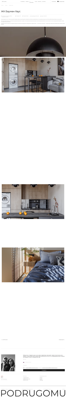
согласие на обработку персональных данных (32, 367)
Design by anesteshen (47, 389)
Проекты (6, 5)
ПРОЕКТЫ (27, 1)
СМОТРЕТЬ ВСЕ (4, 339)
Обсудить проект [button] (61, 1)
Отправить (44, 370)
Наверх (63, 389)
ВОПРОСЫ (39, 1)
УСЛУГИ (36, 1)
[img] (4, 1)
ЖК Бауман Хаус (11, 5)
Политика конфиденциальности (27, 389)
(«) (1, 339)
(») (64, 339)
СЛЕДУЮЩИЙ (61, 339)
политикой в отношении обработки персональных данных (49, 367)
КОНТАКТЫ (44, 1)
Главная (2, 5)
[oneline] (44, 365)
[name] (44, 359)
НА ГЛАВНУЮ (23, 1)
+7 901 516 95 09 (54, 1)
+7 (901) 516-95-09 (26, 377)
